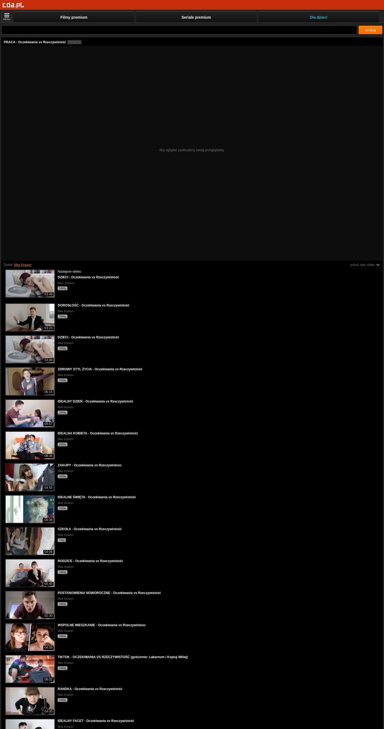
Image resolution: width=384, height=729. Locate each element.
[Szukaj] (179, 29)
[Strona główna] (13, 5)
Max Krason (22, 265)
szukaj (370, 30)
